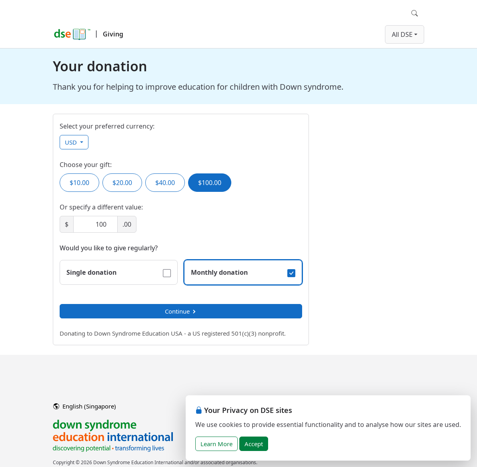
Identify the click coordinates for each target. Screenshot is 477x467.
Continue (181, 311)
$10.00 (79, 182)
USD (71, 142)
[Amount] (95, 224)
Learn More (216, 444)
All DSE (402, 34)
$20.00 (122, 182)
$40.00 (165, 182)
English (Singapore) (84, 406)
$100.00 (209, 182)
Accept (254, 444)
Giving (113, 34)
